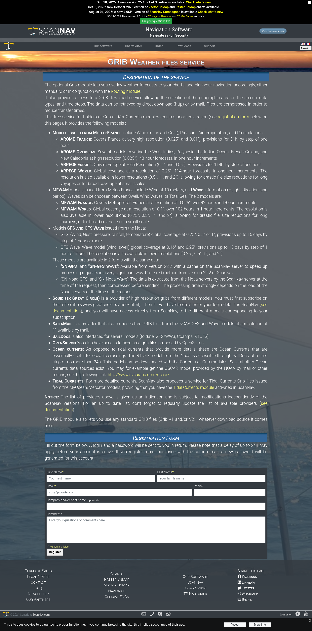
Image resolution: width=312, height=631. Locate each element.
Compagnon (195, 588)
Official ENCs (117, 596)
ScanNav (195, 582)
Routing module (125, 91)
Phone (198, 486)
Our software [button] (103, 46)
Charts (116, 573)
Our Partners (38, 599)
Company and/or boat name (73, 500)
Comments (54, 514)
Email (50, 486)
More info (260, 624)
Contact (38, 582)
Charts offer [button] (134, 46)
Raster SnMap (186, 7)
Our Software (195, 576)
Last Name (164, 472)
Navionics (116, 591)
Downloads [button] (184, 46)
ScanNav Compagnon (165, 12)
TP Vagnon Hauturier (160, 16)
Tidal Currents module (193, 387)
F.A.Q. (38, 588)
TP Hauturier (195, 593)
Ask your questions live (156, 21)
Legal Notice (38, 576)
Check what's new (198, 2)
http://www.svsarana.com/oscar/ (138, 374)
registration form (233, 116)
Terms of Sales (38, 570)
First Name (54, 472)
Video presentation (273, 31)
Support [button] (210, 46)
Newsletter (38, 593)
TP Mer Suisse (185, 16)
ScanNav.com (41, 614)
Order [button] (159, 46)
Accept (235, 624)
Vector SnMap (158, 7)
